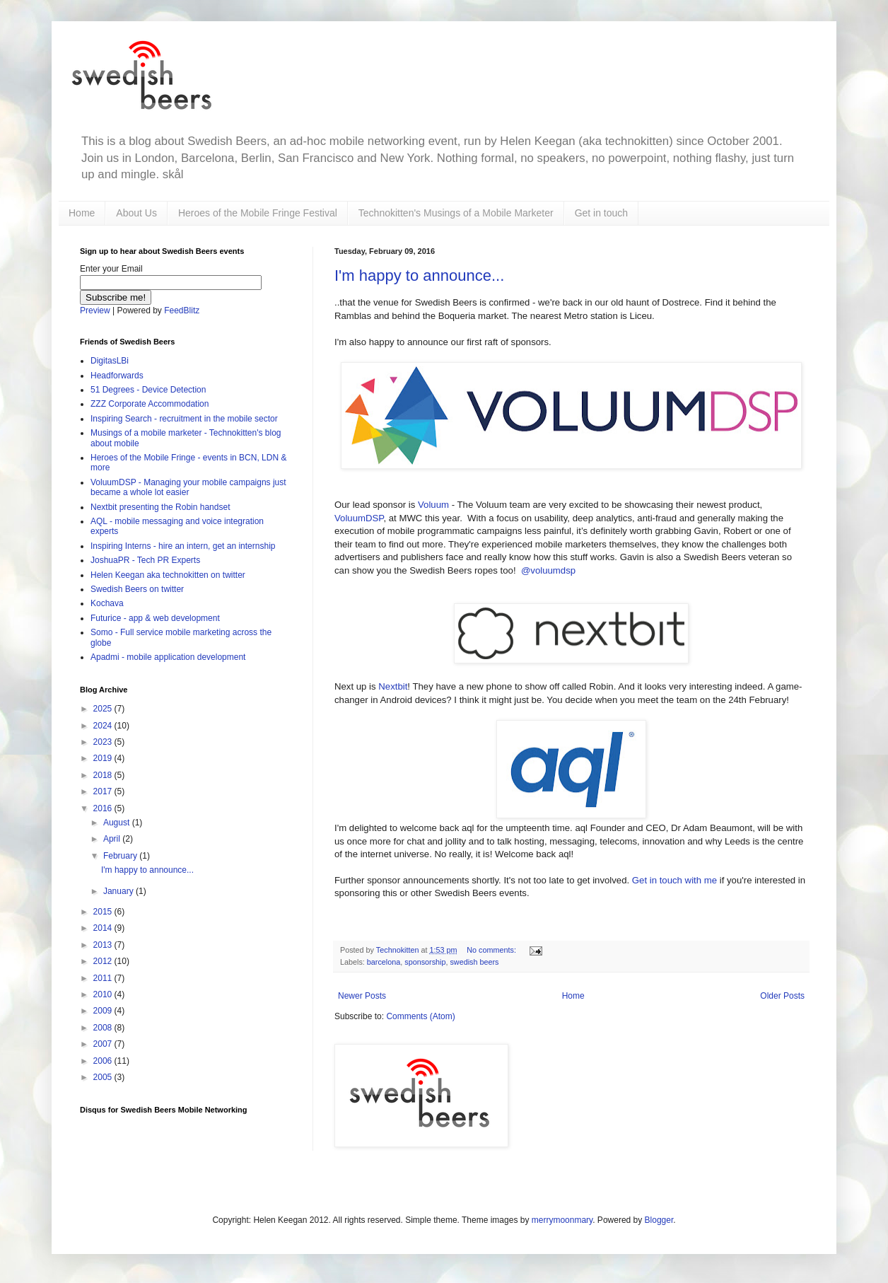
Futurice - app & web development (155, 618)
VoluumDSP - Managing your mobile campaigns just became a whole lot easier (188, 487)
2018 (104, 775)
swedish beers (474, 962)
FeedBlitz (181, 310)
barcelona (383, 962)
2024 (104, 726)
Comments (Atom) (420, 1016)
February (121, 856)
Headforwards (117, 376)
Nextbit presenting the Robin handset (160, 507)
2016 (104, 808)
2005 (104, 1077)
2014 (104, 928)
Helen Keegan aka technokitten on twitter (167, 575)
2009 (104, 1011)
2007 (104, 1044)
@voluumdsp (548, 570)
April (112, 839)
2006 (104, 1061)
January (119, 891)
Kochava (107, 603)
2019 (104, 758)
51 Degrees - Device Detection (148, 390)
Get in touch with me (674, 880)
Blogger (659, 1220)
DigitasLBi (109, 361)
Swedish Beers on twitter (137, 589)
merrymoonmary (562, 1220)
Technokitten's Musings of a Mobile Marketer (456, 213)
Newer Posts (362, 996)
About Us (136, 213)
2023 (104, 742)
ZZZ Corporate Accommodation (149, 404)
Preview (95, 310)
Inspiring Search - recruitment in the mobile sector (184, 419)
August (117, 823)
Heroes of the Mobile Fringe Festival (257, 213)
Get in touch (602, 213)
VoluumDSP (358, 518)
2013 (104, 945)
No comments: (492, 950)
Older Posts (782, 996)
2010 (104, 994)
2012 (104, 961)
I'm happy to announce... (419, 275)
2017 (104, 791)
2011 (104, 978)
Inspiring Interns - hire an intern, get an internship (182, 546)
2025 (104, 709)
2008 (104, 1028)
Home (82, 213)
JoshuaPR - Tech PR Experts (145, 560)
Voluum (433, 504)
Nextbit (392, 686)
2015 (104, 912)
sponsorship (424, 962)
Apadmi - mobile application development (167, 657)
